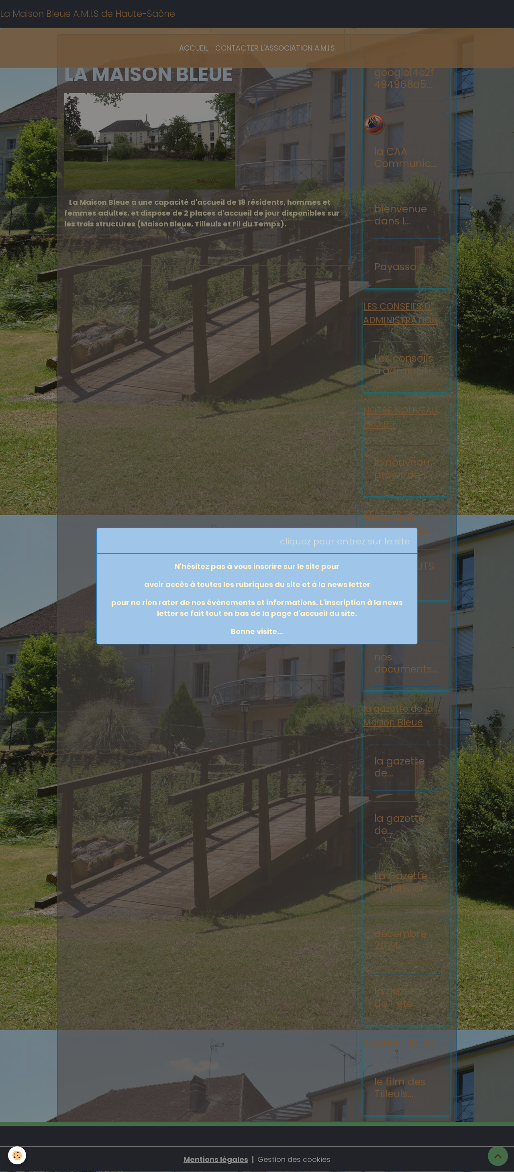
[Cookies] (17, 1155)
